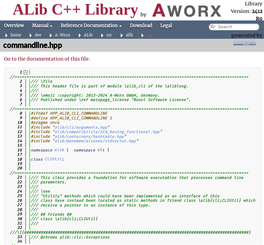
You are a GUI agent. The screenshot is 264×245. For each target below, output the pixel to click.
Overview (14, 26)
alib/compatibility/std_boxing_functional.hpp (107, 131)
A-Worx (62, 35)
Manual (42, 26)
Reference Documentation (91, 26)
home (16, 35)
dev (38, 35)
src (109, 35)
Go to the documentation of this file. (47, 59)
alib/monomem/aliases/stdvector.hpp (95, 140)
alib (129, 35)
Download (141, 26)
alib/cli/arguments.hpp (81, 127)
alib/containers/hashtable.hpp (89, 136)
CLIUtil (53, 159)
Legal (166, 26)
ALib (88, 35)
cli (149, 35)
